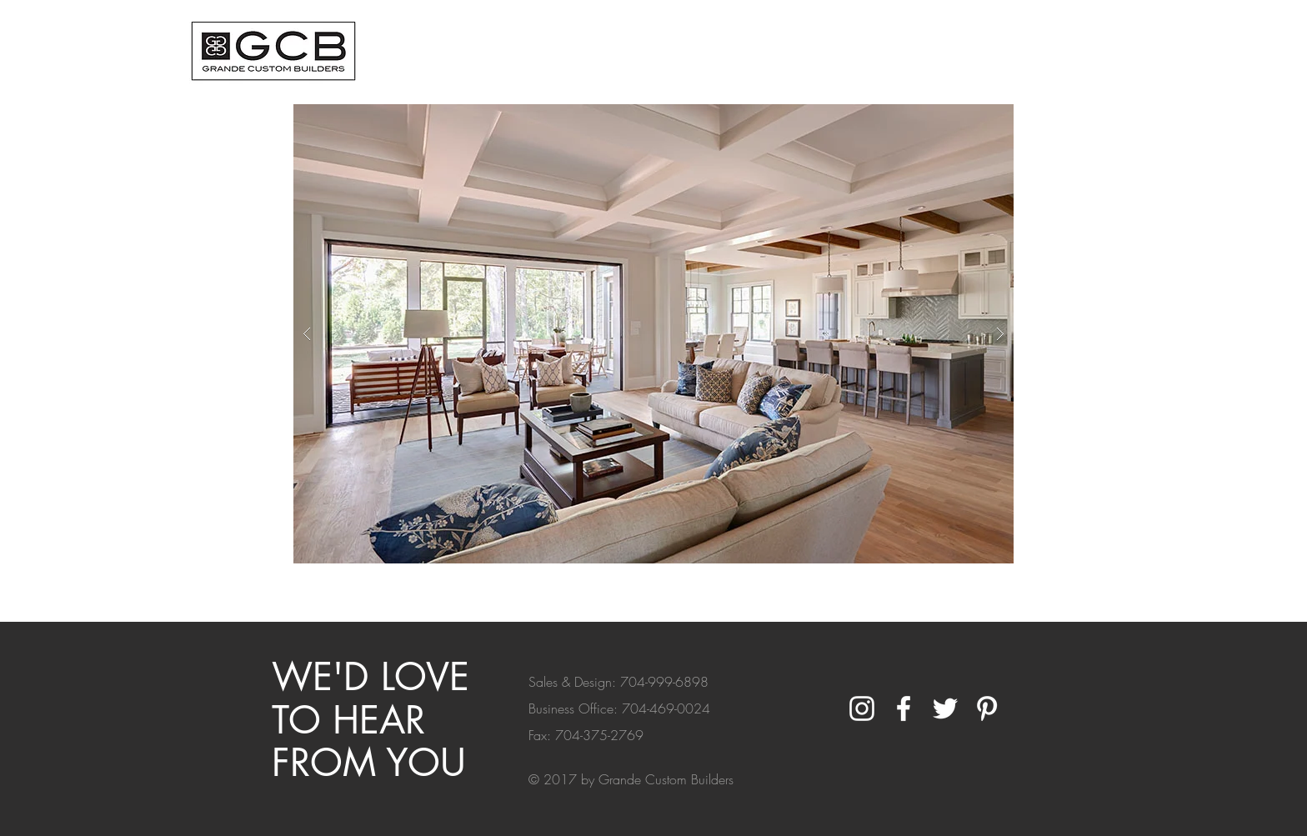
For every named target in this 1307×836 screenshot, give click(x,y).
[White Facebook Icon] (903, 708)
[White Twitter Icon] (945, 708)
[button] (653, 333)
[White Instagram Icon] (862, 708)
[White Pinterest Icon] (987, 708)
